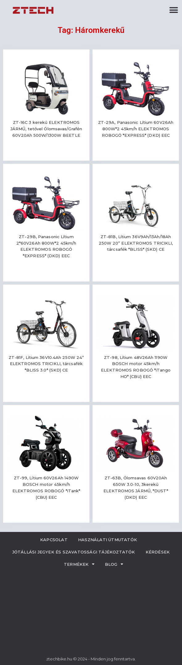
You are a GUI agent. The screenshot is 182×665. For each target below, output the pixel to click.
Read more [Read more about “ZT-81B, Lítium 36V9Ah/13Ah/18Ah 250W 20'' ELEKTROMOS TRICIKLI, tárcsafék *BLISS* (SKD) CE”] (135, 267)
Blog (114, 564)
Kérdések (158, 551)
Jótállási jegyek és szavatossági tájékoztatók (73, 551)
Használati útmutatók (107, 539)
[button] (173, 10)
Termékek (79, 564)
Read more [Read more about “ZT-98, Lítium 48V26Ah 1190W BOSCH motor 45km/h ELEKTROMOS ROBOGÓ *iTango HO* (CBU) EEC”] (135, 394)
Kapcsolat (54, 539)
